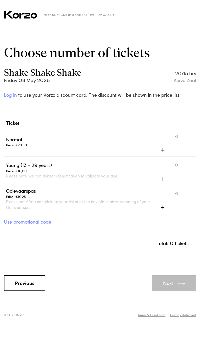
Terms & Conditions (151, 315)
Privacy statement (183, 315)
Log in (10, 95)
